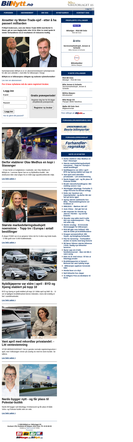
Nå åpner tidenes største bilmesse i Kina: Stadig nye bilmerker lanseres (78, 245)
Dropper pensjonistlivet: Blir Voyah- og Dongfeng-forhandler (77, 235)
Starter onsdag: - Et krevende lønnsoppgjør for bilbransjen (76, 226)
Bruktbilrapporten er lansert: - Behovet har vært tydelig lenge (76, 262)
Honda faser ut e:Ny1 (72, 271)
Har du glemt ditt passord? (13, 116)
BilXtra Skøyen (76, 66)
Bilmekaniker (76, 64)
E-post (5, 95)
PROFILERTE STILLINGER (77, 20)
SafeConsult (30, 428)
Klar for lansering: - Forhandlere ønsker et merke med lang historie (78, 240)
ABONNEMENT (27, 13)
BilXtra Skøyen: (68, 93)
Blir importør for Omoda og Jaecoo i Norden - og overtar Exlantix (75, 214)
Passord (6, 103)
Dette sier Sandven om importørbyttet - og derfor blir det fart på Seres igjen (77, 195)
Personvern (29, 430)
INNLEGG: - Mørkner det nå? (75, 206)
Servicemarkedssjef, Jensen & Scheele (77, 48)
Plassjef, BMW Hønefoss (72, 102)
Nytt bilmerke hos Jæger (74, 273)
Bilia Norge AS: (68, 100)
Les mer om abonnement (11, 80)
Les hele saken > (9, 179)
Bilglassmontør (68, 108)
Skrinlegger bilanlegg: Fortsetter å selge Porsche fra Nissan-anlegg (78, 190)
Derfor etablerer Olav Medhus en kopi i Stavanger (77, 160)
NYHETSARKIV (62, 13)
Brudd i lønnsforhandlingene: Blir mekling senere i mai (77, 185)
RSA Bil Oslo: (68, 78)
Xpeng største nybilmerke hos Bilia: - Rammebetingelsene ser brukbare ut (77, 202)
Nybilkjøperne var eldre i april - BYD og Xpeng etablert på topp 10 (78, 171)
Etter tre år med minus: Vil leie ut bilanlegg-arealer (77, 258)
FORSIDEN (8, 13)
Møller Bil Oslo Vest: (70, 106)
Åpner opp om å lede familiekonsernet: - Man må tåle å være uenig (77, 252)
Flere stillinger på (68, 113)
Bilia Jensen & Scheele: (72, 85)
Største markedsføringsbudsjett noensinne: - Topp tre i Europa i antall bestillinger (77, 165)
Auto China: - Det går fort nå (75, 209)
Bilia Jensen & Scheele (77, 51)
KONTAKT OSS (83, 13)
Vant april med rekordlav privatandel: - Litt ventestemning (77, 176)
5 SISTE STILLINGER (76, 73)
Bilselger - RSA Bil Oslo (76, 31)
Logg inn (88, 9)
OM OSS (44, 13)
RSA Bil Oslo (76, 33)
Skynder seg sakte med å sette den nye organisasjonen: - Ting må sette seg (76, 220)
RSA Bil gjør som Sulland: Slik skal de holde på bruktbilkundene (77, 230)
